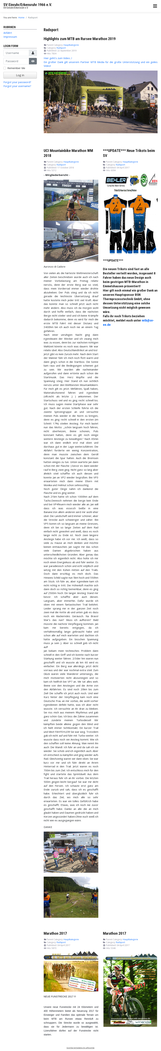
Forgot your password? (17, 82)
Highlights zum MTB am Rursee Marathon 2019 (80, 38)
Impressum (10, 36)
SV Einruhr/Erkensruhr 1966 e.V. (27, 5)
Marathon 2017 (55, 933)
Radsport (61, 47)
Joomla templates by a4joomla (80, 1047)
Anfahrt (7, 32)
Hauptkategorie (71, 45)
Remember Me (16, 68)
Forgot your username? (17, 86)
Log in (20, 75)
